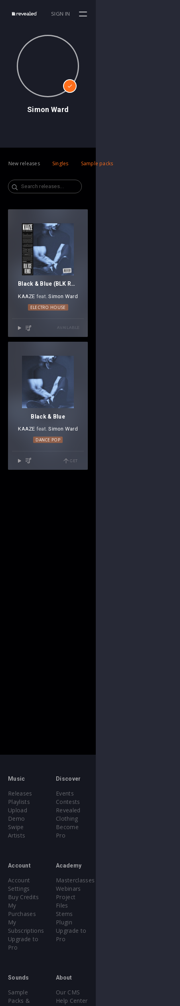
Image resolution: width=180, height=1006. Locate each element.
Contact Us (113, 1000)
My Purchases (27, 888)
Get (155, 630)
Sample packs (97, 163)
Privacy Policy (116, 984)
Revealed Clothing (122, 810)
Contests (110, 802)
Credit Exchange (29, 975)
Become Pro (115, 818)
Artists (16, 827)
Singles (60, 163)
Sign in (144, 13)
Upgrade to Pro (28, 905)
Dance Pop (90, 608)
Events (107, 793)
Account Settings (30, 872)
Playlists (19, 802)
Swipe (16, 818)
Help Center (114, 967)
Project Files (115, 888)
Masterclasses (117, 872)
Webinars (110, 880)
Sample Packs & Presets (41, 958)
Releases (20, 793)
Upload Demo (27, 810)
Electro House (90, 391)
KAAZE (68, 381)
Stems (106, 897)
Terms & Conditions (125, 975)
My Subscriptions (31, 897)
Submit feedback (120, 992)
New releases (24, 163)
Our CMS (110, 958)
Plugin (106, 905)
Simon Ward (105, 381)
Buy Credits (23, 880)
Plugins (17, 967)
